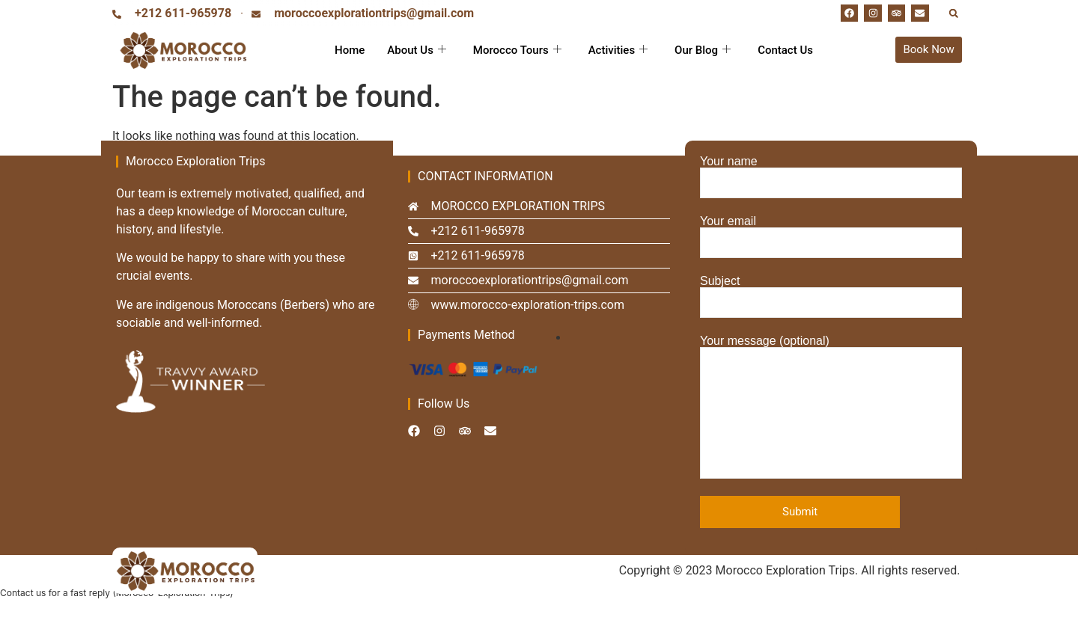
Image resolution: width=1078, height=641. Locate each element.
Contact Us (785, 50)
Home (350, 50)
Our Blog (702, 50)
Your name (831, 177)
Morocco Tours (517, 50)
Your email (831, 236)
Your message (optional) (831, 407)
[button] (953, 13)
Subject (831, 296)
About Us (416, 50)
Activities (618, 50)
